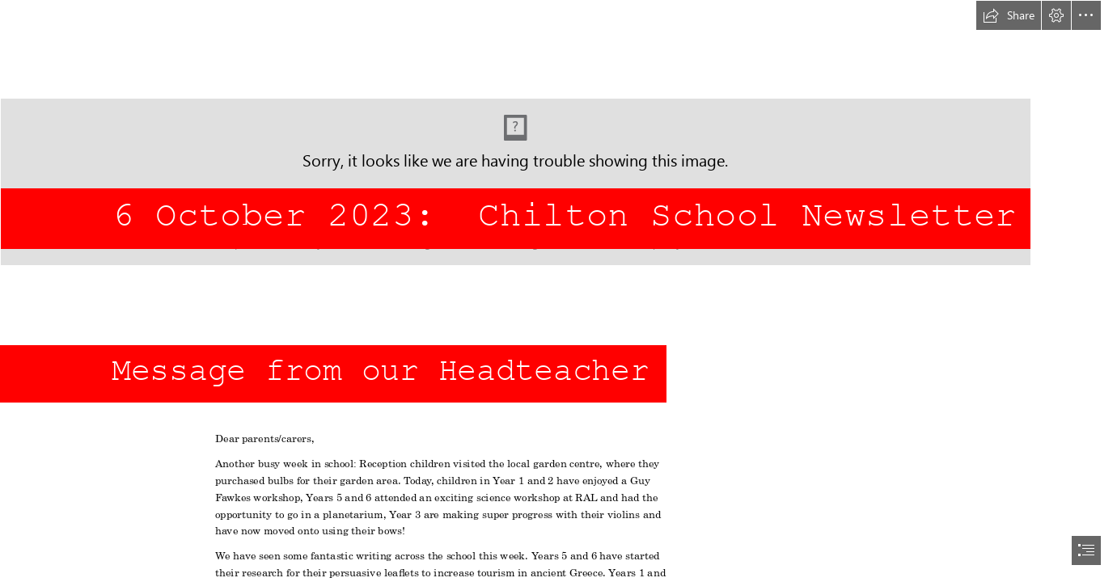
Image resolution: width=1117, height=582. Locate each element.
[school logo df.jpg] (558, 133)
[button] (1008, 15)
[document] (558, 291)
